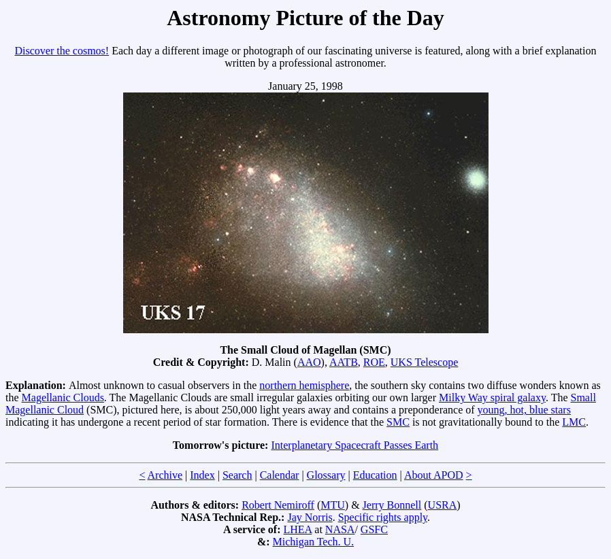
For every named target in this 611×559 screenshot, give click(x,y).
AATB (343, 362)
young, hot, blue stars (524, 410)
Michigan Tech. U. (313, 541)
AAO (309, 362)
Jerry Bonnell (392, 505)
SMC (398, 422)
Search (237, 475)
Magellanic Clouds (63, 397)
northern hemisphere (304, 385)
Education (375, 475)
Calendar (279, 475)
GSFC (374, 529)
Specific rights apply (382, 517)
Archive (165, 475)
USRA (442, 505)
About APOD (433, 475)
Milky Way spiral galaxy (492, 397)
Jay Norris (309, 517)
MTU (332, 505)
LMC (574, 422)
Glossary (326, 475)
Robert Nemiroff (278, 505)
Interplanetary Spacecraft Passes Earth (354, 445)
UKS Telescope (424, 362)
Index (202, 475)
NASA (340, 529)
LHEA (298, 529)
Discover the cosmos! (62, 50)
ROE (374, 362)
